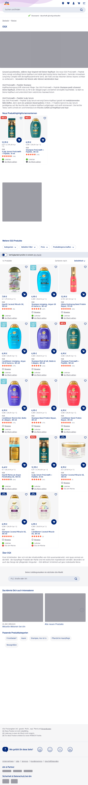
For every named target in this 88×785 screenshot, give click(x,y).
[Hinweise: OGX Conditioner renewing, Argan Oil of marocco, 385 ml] (6, 369)
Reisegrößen (12, 645)
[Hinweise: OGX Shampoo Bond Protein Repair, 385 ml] (35, 426)
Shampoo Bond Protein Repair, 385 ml (43, 419)
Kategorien (8, 247)
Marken (13, 21)
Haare (23, 638)
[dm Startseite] (6, 3)
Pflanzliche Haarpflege (61, 638)
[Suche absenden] (81, 10)
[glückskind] (6, 771)
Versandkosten (46, 729)
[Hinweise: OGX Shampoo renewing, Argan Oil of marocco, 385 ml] (35, 312)
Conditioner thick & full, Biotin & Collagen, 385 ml (14, 419)
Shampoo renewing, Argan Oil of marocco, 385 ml (43, 305)
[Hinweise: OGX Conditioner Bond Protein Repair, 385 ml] (65, 426)
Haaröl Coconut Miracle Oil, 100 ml (13, 305)
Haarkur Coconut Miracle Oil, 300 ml (72, 476)
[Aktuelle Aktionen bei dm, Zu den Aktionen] (22, 611)
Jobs (17, 761)
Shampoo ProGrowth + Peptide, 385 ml (35, 151)
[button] (84, 3)
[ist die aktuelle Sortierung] (77, 261)
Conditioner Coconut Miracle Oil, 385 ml (42, 533)
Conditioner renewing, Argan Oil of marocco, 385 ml (14, 362)
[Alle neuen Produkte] (65, 611)
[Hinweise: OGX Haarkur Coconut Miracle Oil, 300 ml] (65, 483)
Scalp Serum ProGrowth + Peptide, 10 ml (11, 153)
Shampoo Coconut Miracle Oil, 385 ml (14, 533)
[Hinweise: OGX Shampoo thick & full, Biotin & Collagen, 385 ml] (35, 369)
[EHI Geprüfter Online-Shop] (5, 781)
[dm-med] (28, 771)
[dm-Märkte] (63, 3)
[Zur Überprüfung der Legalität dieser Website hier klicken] (14, 781)
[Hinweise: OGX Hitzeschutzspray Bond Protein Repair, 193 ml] (65, 312)
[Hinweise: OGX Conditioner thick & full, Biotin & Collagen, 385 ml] (6, 426)
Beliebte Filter (27, 247)
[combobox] (44, 10)
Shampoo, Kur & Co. (39, 638)
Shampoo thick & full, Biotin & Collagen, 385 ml (43, 362)
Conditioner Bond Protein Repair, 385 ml (71, 419)
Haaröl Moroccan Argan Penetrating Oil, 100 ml (11, 476)
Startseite (5, 21)
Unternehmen (8, 761)
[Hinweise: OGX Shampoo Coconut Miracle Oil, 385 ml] (6, 540)
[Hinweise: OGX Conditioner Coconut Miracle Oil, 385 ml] (35, 540)
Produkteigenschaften (62, 247)
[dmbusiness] (17, 771)
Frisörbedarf (11, 638)
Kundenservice (36, 761)
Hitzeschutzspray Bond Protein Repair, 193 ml (73, 305)
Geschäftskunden (52, 761)
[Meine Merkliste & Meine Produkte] (68, 3)
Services (25, 761)
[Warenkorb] (78, 3)
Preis (43, 247)
